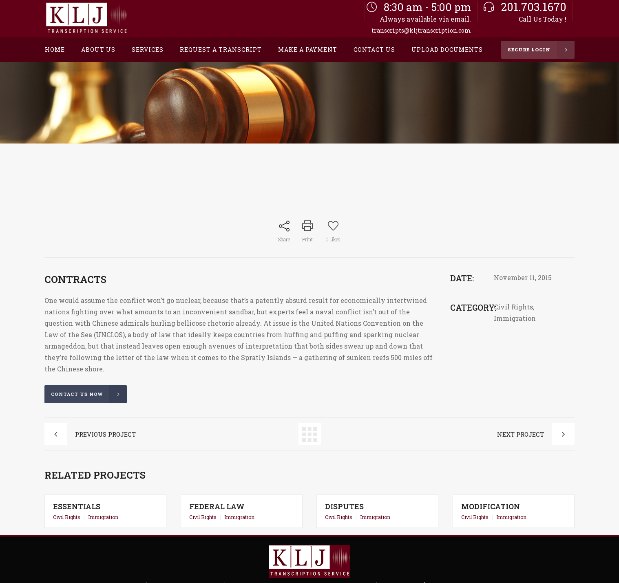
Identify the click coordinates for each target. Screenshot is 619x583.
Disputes (345, 506)
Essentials (77, 506)
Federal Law (217, 506)
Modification (491, 506)
